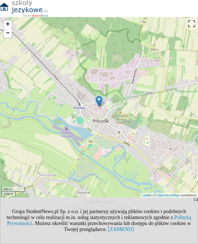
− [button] (8, 33)
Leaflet (147, 195)
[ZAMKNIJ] (121, 229)
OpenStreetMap (168, 195)
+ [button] (8, 24)
